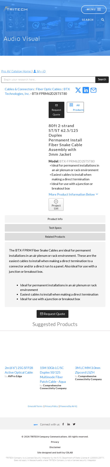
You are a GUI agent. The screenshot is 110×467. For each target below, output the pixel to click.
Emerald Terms (35, 406)
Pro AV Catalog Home (16, 71)
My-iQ (39, 71)
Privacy (55, 442)
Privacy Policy (51, 406)
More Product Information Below (74, 194)
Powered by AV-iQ (68, 406)
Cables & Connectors (19, 89)
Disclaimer (55, 447)
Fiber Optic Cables (49, 89)
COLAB (69, 453)
